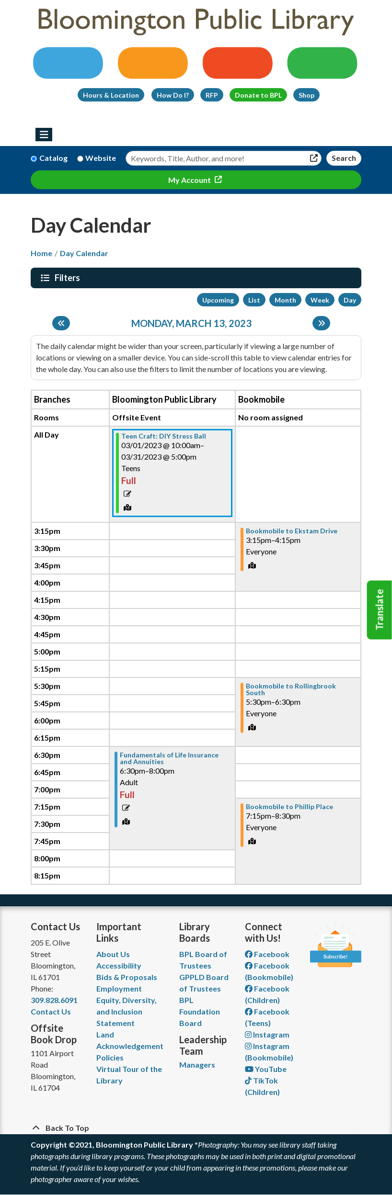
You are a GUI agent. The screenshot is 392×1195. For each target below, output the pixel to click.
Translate (379, 610)
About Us (113, 953)
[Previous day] (61, 323)
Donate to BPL (258, 95)
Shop (306, 95)
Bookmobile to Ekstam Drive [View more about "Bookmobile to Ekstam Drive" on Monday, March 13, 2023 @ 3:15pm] (291, 531)
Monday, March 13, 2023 (191, 323)
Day (350, 300)
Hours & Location (111, 95)
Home (41, 253)
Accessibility (118, 965)
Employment (119, 988)
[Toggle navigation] (43, 134)
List (254, 300)
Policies (110, 1057)
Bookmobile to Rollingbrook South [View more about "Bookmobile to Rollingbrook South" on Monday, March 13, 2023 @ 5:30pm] (291, 689)
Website (100, 157)
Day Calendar (84, 253)
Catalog (53, 157)
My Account (190, 179)
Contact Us (51, 1011)
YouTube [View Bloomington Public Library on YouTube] (266, 1068)
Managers (197, 1064)
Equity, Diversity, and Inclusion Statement (126, 1011)
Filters (68, 277)
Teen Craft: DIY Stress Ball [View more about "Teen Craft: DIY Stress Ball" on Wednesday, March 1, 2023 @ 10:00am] (163, 436)
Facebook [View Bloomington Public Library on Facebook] (267, 953)
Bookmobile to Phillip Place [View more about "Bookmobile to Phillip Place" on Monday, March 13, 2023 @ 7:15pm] (289, 806)
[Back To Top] (196, 1128)
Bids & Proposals (126, 976)
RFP (212, 95)
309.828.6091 (54, 999)
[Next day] (321, 323)
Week (320, 300)
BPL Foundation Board (199, 1011)
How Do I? (173, 95)
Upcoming (218, 300)
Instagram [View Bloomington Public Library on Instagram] (267, 1034)
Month (285, 300)
